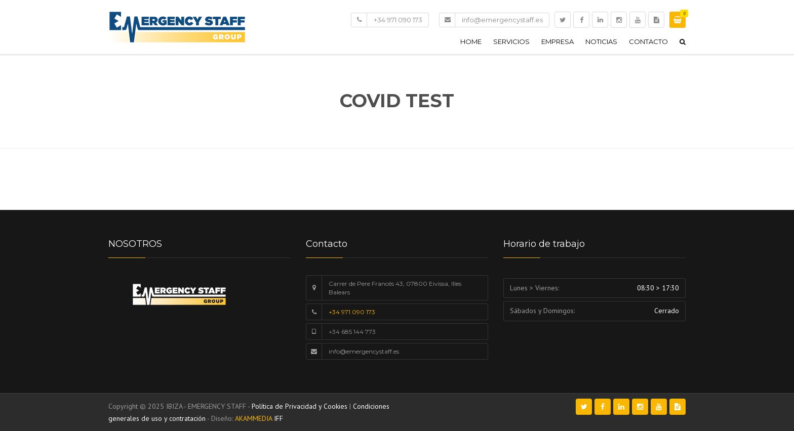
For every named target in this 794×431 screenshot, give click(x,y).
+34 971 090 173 (398, 20)
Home (471, 41)
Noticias (601, 41)
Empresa (557, 41)
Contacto (648, 41)
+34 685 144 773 (352, 331)
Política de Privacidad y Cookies (299, 406)
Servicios (511, 41)
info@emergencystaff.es (502, 20)
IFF (278, 418)
